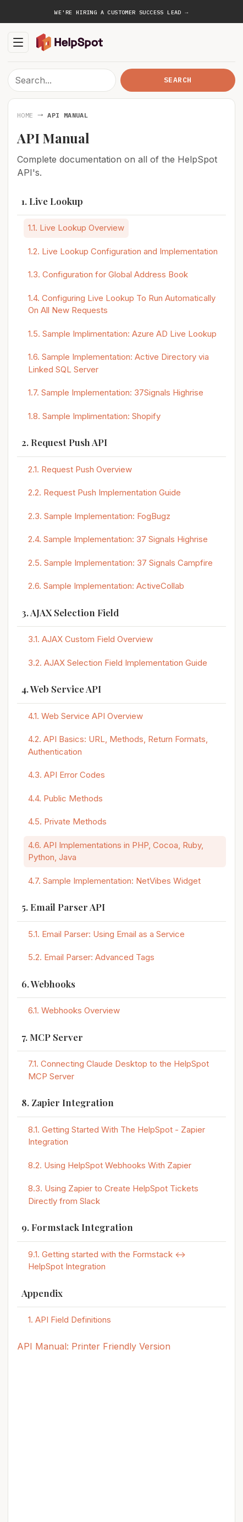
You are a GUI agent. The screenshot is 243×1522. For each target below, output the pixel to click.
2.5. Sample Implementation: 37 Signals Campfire (120, 562)
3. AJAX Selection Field (70, 612)
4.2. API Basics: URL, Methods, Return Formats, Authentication (118, 745)
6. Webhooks (48, 984)
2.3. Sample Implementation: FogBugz (99, 516)
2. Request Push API (64, 442)
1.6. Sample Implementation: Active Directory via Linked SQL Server (118, 363)
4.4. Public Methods (65, 798)
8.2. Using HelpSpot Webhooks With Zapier (109, 1165)
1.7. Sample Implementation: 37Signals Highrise (115, 392)
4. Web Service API (61, 689)
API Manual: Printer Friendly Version (93, 1346)
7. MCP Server (52, 1037)
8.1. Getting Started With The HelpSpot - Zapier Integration (116, 1135)
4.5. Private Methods (67, 821)
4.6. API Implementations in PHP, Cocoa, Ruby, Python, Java (115, 851)
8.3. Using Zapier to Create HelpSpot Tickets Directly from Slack (113, 1194)
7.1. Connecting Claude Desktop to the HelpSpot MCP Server (118, 1069)
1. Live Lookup (52, 201)
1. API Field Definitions (69, 1319)
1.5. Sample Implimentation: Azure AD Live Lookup (122, 333)
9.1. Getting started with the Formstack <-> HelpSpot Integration (107, 1260)
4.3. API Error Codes (66, 775)
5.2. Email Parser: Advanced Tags (91, 957)
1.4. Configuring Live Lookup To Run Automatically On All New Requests (122, 304)
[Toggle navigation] (18, 42)
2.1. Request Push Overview (80, 469)
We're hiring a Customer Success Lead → (121, 12)
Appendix (42, 1293)
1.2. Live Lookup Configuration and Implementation (123, 251)
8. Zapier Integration (67, 1102)
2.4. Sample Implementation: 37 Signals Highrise (118, 539)
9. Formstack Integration (77, 1227)
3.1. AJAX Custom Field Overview (90, 639)
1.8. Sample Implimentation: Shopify (94, 416)
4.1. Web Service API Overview (85, 716)
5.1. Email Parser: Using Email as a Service (106, 934)
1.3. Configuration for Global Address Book (108, 274)
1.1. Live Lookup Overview (76, 227)
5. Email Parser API (63, 907)
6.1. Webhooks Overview (74, 1010)
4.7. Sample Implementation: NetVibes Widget (114, 881)
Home (25, 115)
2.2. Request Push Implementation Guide (104, 492)
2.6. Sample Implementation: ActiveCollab (106, 586)
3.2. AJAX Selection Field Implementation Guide (117, 662)
